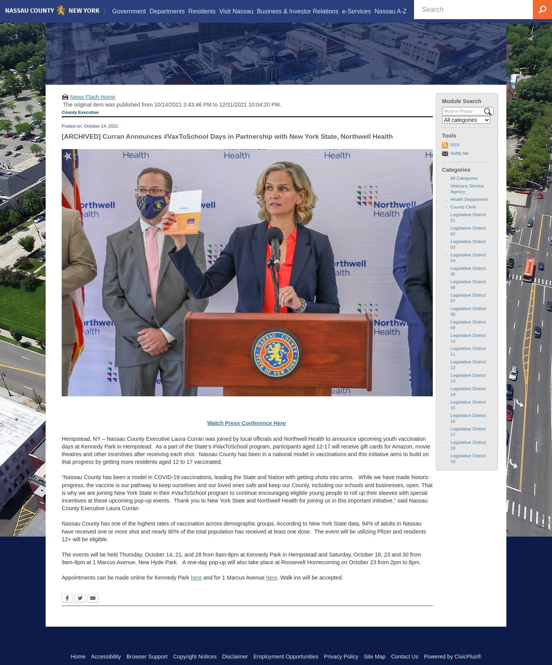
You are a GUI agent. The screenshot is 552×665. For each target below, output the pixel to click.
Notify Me (459, 163)
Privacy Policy (341, 657)
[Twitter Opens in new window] (79, 609)
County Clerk (463, 216)
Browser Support (147, 657)
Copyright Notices (195, 657)
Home (78, 657)
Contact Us (404, 657)
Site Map (375, 657)
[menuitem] (128, 11)
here (196, 588)
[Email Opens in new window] (93, 609)
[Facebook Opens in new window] (67, 609)
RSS (455, 154)
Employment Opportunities (286, 657)
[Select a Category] (466, 129)
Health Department (469, 209)
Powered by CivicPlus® (452, 657)
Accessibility (106, 657)
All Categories (464, 188)
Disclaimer (235, 657)
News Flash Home (92, 106)
